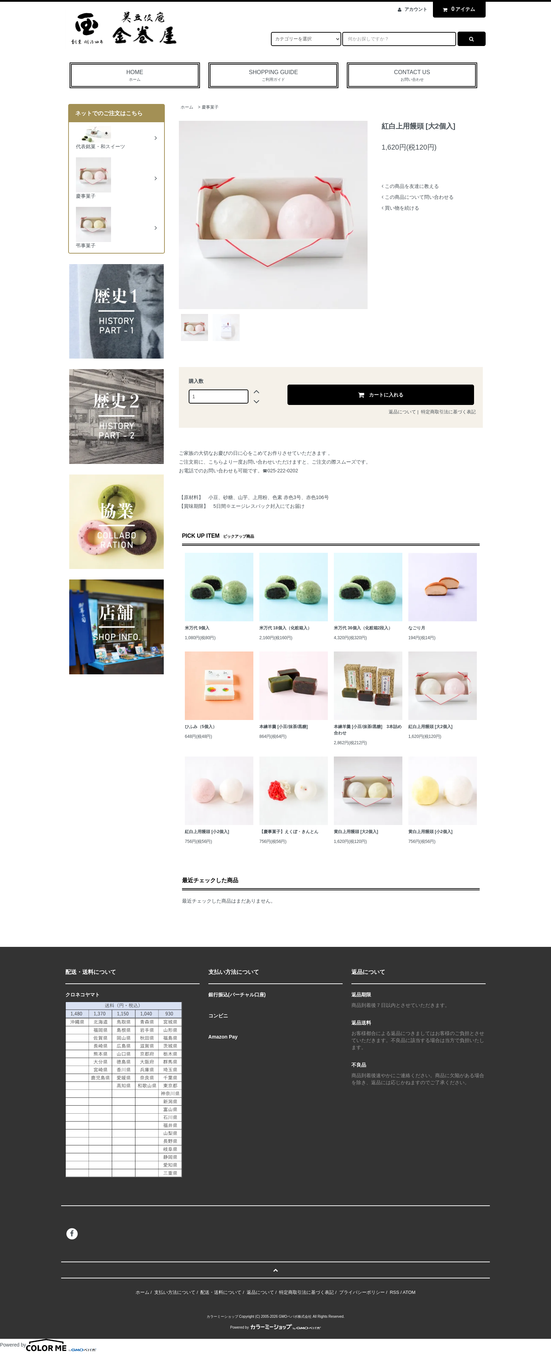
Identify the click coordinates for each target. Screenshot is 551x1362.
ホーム (187, 107)
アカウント (415, 9)
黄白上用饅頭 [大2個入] (356, 831)
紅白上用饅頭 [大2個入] (430, 726)
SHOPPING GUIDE (273, 76)
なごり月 (416, 628)
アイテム (457, 9)
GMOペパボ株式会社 (295, 1316)
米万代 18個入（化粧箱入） (285, 628)
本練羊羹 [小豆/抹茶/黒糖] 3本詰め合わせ (368, 729)
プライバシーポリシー (362, 1292)
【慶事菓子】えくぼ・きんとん (288, 831)
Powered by (275, 1327)
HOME (134, 76)
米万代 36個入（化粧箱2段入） (363, 628)
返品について (402, 411)
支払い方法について (174, 1292)
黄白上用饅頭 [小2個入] (430, 831)
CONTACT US (412, 76)
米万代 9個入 (197, 628)
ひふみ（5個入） (201, 726)
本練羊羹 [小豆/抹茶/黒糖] (283, 726)
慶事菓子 (210, 107)
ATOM (409, 1292)
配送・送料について (220, 1292)
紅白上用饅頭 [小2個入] (207, 831)
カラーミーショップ (222, 1316)
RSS (394, 1292)
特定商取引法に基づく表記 (448, 411)
